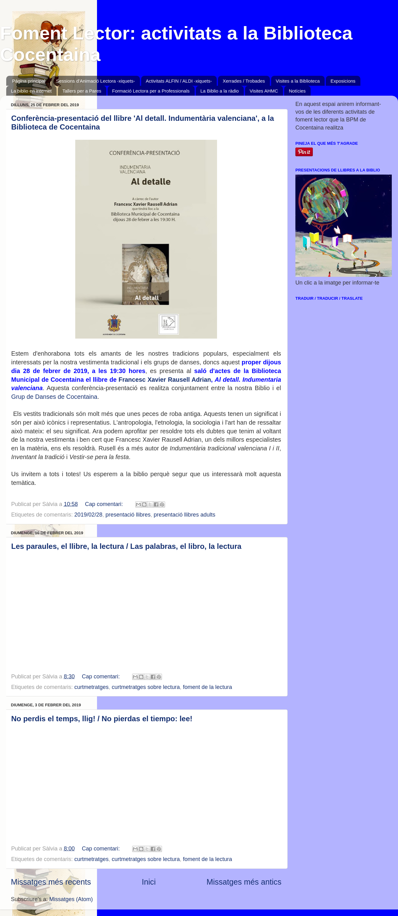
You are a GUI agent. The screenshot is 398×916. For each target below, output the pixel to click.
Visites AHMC (264, 90)
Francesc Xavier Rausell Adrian (164, 379)
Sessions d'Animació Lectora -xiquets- (95, 81)
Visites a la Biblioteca (298, 81)
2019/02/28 (88, 515)
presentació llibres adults (184, 515)
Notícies (297, 90)
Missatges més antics (243, 881)
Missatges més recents (51, 881)
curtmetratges (91, 687)
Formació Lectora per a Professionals (151, 90)
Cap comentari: (104, 504)
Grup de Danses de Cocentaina (54, 396)
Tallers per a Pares (81, 90)
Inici (149, 881)
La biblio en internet (31, 90)
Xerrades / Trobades (244, 81)
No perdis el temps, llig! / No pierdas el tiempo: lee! (101, 718)
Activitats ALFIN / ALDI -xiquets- (179, 81)
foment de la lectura (207, 687)
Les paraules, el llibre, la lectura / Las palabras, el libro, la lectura (126, 546)
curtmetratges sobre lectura (146, 687)
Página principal (28, 81)
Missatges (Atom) (71, 899)
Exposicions (343, 81)
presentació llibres (127, 515)
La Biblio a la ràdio (220, 90)
